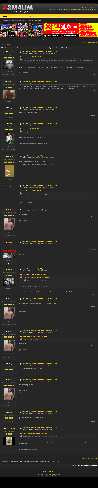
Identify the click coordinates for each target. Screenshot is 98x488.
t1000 (10, 124)
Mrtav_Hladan (10, 428)
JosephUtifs (37, 20)
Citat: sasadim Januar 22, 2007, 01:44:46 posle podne (33, 56)
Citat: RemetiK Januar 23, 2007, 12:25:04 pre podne (33, 190)
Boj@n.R (10, 81)
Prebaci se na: (74, 465)
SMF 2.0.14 (41, 474)
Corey (10, 108)
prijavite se (66, 9)
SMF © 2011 (48, 474)
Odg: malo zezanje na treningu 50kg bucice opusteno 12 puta (39, 51)
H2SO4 (10, 209)
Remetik (10, 156)
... (6, 44)
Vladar (10, 242)
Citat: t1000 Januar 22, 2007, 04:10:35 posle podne (33, 274)
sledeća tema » (94, 42)
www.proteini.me (23, 254)
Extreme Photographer (49, 471)
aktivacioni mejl (91, 9)
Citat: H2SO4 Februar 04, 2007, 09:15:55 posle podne (33, 433)
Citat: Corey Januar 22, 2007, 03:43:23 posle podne (33, 128)
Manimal (10, 52)
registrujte (74, 9)
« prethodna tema (86, 42)
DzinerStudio (53, 475)
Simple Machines (55, 474)
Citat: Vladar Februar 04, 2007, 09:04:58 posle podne (33, 336)
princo (10, 269)
